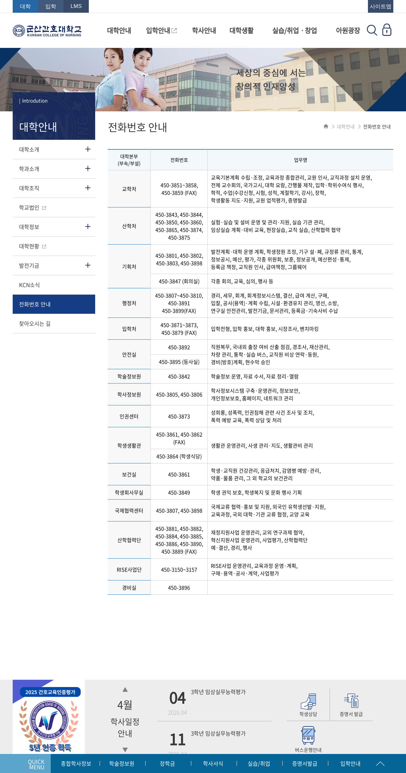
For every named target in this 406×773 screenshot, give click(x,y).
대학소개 (29, 149)
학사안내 (204, 30)
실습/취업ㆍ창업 (294, 30)
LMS (76, 6)
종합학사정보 (76, 763)
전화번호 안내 (35, 304)
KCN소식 (29, 285)
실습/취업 (259, 763)
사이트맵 (380, 6)
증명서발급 (305, 763)
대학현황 (32, 246)
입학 (50, 6)
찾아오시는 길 (35, 323)
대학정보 (29, 227)
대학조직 (29, 188)
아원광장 (348, 30)
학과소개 (29, 169)
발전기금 (29, 265)
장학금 (167, 763)
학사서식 (213, 763)
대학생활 (241, 30)
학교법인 (32, 207)
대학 (25, 6)
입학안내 (161, 30)
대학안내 (119, 30)
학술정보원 (121, 763)
